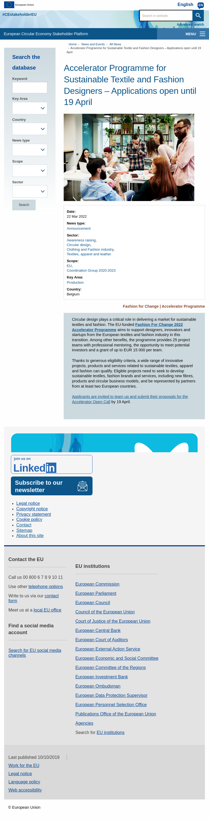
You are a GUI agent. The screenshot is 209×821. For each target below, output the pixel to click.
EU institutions (110, 732)
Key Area (19, 99)
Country (19, 120)
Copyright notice (32, 509)
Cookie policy (29, 519)
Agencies (84, 723)
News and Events (93, 44)
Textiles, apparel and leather (89, 254)
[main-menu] (202, 34)
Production (75, 282)
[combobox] (29, 108)
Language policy (24, 782)
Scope (17, 161)
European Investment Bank (101, 677)
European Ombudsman (97, 686)
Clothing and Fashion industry (90, 249)
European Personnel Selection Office (111, 704)
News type (21, 140)
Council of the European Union (105, 612)
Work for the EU (23, 765)
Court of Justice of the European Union (112, 621)
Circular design (78, 245)
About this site (30, 535)
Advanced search (190, 24)
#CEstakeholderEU (19, 14)
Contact (23, 525)
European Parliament (95, 593)
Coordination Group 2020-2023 (91, 270)
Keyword (19, 79)
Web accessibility (25, 790)
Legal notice (28, 503)
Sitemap (24, 530)
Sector (17, 182)
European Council (92, 602)
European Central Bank (98, 630)
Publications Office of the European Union (115, 714)
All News (115, 44)
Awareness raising (81, 240)
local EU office (48, 610)
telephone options (46, 586)
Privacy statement (33, 514)
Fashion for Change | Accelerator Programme (164, 306)
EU (69, 266)
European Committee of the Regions (110, 667)
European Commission (97, 584)
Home (72, 44)
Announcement (78, 228)
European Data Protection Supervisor (111, 695)
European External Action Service (107, 649)
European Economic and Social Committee (116, 658)
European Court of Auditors (101, 639)
